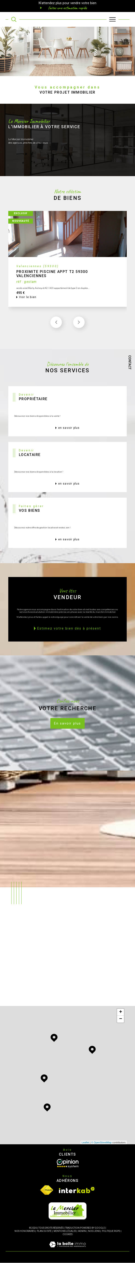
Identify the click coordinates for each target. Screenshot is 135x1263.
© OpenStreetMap (101, 1142)
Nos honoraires (24, 1231)
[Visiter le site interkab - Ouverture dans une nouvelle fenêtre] (77, 1190)
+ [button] (120, 1012)
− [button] (120, 1019)
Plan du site (44, 1231)
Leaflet (85, 1142)
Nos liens (94, 1231)
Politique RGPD (111, 1231)
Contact (130, 362)
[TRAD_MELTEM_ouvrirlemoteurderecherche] (14, 19)
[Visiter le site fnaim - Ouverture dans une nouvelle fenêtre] (46, 1190)
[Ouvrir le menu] (112, 19)
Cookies (67, 1234)
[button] (79, 333)
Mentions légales (65, 1231)
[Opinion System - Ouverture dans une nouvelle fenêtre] (67, 1163)
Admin (82, 1231)
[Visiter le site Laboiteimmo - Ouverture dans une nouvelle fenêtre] (67, 1249)
